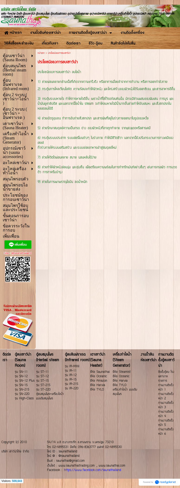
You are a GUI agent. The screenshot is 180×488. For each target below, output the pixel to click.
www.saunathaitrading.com (76, 466)
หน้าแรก (41, 53)
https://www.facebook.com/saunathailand (92, 470)
